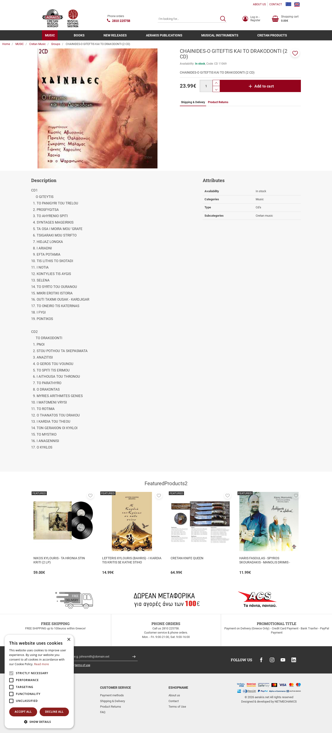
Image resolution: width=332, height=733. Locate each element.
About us (174, 695)
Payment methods (112, 695)
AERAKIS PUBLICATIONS (164, 35)
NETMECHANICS (286, 701)
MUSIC (50, 35)
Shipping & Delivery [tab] (193, 102)
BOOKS (79, 35)
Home (6, 44)
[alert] (39, 681)
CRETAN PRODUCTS (272, 35)
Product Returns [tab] (218, 102)
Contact (174, 701)
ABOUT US (259, 4)
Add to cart (264, 86)
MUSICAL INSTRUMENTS (219, 35)
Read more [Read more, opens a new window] (41, 664)
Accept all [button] (23, 712)
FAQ (102, 712)
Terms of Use (177, 706)
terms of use (82, 665)
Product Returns (110, 706)
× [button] (68, 639)
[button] (295, 52)
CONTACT (275, 4)
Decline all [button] (54, 712)
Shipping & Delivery (112, 701)
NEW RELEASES (115, 35)
